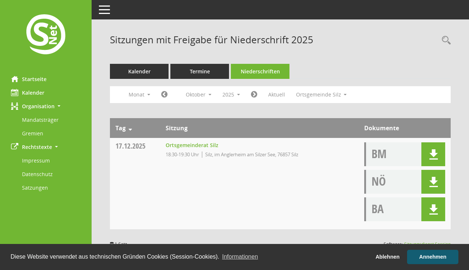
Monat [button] (139, 94)
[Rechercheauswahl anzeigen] (444, 40)
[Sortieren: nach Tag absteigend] (130, 128)
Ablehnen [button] (388, 257)
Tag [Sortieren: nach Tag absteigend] (120, 128)
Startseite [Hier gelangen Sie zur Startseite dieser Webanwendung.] (29, 79)
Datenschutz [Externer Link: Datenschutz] (37, 174)
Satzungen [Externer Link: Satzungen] (35, 187)
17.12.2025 (130, 146)
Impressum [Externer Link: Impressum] (36, 160)
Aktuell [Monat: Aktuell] (276, 94)
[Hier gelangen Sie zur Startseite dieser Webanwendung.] (46, 35)
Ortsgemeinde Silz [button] (321, 94)
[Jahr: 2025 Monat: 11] (254, 94)
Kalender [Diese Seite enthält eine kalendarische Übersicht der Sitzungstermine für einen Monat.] (27, 92)
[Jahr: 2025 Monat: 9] (164, 94)
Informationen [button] (240, 256)
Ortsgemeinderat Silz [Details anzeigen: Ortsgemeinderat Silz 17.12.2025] (192, 145)
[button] (46, 106)
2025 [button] (231, 94)
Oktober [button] (198, 94)
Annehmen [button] (432, 257)
